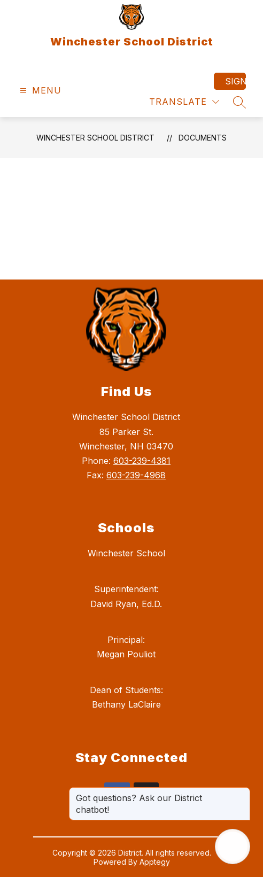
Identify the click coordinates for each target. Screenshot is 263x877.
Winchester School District (95, 137)
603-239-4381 (142, 460)
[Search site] (239, 102)
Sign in (235, 81)
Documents (203, 137)
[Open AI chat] (232, 847)
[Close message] (241, 792)
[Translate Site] (184, 101)
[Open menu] (39, 90)
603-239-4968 (136, 475)
